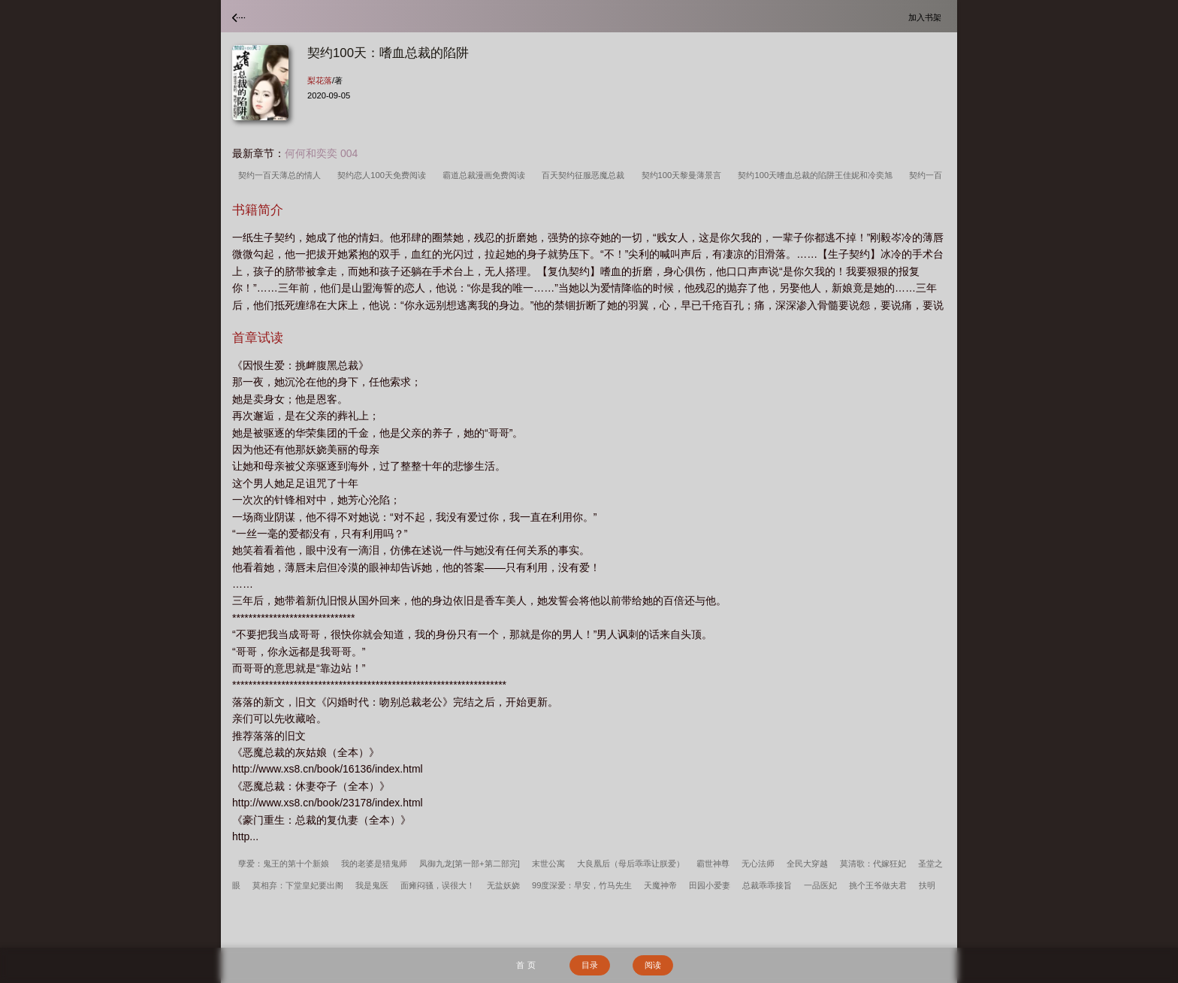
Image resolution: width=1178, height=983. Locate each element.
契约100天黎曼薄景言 (684, 175)
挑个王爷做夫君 (878, 885)
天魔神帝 (660, 885)
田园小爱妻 (709, 885)
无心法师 (758, 863)
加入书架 (927, 17)
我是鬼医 (371, 885)
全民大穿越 (807, 863)
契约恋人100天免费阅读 (383, 175)
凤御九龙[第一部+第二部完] (469, 863)
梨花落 (319, 80)
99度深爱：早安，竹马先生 (582, 885)
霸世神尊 (712, 863)
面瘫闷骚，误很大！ (437, 885)
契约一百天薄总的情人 (281, 175)
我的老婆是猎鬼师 (374, 863)
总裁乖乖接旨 (767, 885)
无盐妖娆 (503, 885)
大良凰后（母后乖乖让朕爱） (630, 863)
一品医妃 (820, 885)
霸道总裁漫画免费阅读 (486, 175)
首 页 (525, 964)
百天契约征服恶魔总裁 (585, 175)
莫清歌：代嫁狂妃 (873, 863)
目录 (589, 964)
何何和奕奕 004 (321, 153)
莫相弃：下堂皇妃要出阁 (297, 885)
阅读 (653, 964)
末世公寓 (548, 863)
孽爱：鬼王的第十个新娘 (283, 863)
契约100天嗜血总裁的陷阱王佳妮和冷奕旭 (817, 175)
